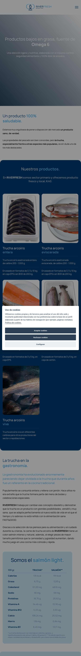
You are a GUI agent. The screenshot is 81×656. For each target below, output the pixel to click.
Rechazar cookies (40, 337)
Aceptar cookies (40, 330)
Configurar (40, 344)
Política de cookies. (13, 323)
